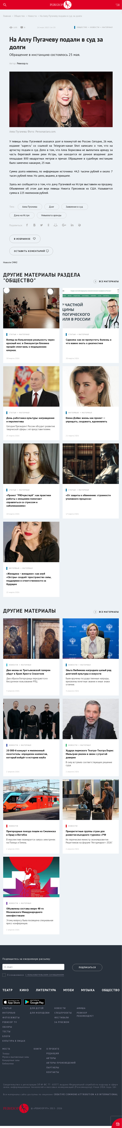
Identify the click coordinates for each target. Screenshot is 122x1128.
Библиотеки (8, 1065)
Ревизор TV (9, 1024)
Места (6, 1051)
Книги (38, 1051)
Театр (7, 992)
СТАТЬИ (12, 334)
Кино (24, 992)
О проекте (52, 1051)
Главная (7, 15)
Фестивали (61, 1019)
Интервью (8, 1015)
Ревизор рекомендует (85, 1017)
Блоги (6, 1038)
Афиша (81, 1010)
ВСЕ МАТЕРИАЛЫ (108, 281)
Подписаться (87, 969)
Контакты (52, 1074)
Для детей (37, 1010)
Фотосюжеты (11, 1019)
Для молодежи (40, 1015)
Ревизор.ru (22, 63)
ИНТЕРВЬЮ (73, 413)
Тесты (6, 1033)
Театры (5, 1055)
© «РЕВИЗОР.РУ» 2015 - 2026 (46, 1110)
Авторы (51, 1060)
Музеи (68, 992)
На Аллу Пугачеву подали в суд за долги (61, 15)
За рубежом (61, 1024)
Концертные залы (11, 1062)
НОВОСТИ (94, 27)
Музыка (88, 992)
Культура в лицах (13, 1043)
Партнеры (52, 1069)
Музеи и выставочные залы (15, 1059)
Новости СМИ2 (10, 261)
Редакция (52, 1055)
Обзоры (7, 1029)
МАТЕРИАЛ (107, 27)
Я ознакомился (15, 976)
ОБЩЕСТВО (82, 27)
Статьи (7, 1010)
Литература (46, 992)
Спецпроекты (63, 1015)
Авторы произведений (61, 1065)
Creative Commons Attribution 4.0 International (86, 1096)
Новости (32, 15)
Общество (19, 15)
